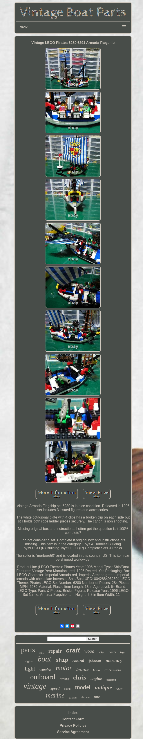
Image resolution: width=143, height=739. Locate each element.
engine (96, 678)
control (78, 661)
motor (64, 668)
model (83, 687)
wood (89, 651)
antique (103, 687)
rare (97, 697)
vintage (35, 686)
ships (101, 652)
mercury (114, 660)
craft (73, 650)
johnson (95, 661)
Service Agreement (73, 732)
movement (113, 669)
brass (96, 670)
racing (64, 679)
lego (122, 652)
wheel (119, 688)
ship (61, 660)
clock (67, 688)
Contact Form (73, 719)
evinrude (73, 698)
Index (73, 713)
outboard (42, 677)
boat (44, 659)
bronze (82, 669)
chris (79, 677)
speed (55, 688)
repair (55, 651)
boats (112, 652)
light (30, 668)
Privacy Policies (73, 725)
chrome (85, 697)
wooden (45, 670)
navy (41, 652)
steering (111, 679)
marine (55, 695)
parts (28, 650)
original (28, 661)
